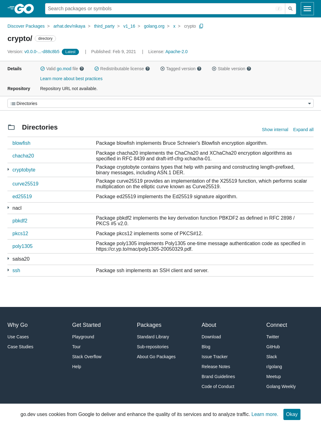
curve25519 (25, 183)
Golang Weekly (281, 386)
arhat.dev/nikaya (69, 26)
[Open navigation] (307, 8)
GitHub (273, 346)
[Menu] (160, 103)
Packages (149, 325)
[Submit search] (290, 8)
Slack (271, 356)
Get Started (86, 325)
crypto (190, 26)
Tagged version (181, 68)
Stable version (231, 68)
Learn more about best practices (71, 78)
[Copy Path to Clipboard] (201, 26)
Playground (83, 336)
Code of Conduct (218, 386)
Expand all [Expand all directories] (303, 129)
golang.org (154, 26)
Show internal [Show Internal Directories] (275, 129)
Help (76, 366)
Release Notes (216, 366)
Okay (292, 414)
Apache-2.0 (176, 51)
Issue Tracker (215, 356)
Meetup (273, 376)
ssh (16, 270)
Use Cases (18, 336)
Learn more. (264, 414)
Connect (276, 325)
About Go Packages (156, 356)
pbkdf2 (19, 220)
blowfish (21, 143)
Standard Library (153, 336)
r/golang (274, 366)
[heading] (26, 9)
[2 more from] (8, 270)
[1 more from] (8, 169)
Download (211, 336)
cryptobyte (23, 169)
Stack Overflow (86, 356)
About (209, 325)
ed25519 (22, 196)
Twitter (272, 336)
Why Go (17, 325)
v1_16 (129, 26)
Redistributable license (122, 68)
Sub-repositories (153, 346)
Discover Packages (26, 26)
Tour (76, 346)
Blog (206, 346)
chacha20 (23, 155)
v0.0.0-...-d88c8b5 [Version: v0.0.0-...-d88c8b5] (34, 51)
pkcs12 (20, 233)
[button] (42, 68)
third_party (104, 26)
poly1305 (22, 246)
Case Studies (20, 346)
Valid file (62, 68)
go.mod (64, 68)
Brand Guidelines (218, 376)
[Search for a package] (165, 8)
